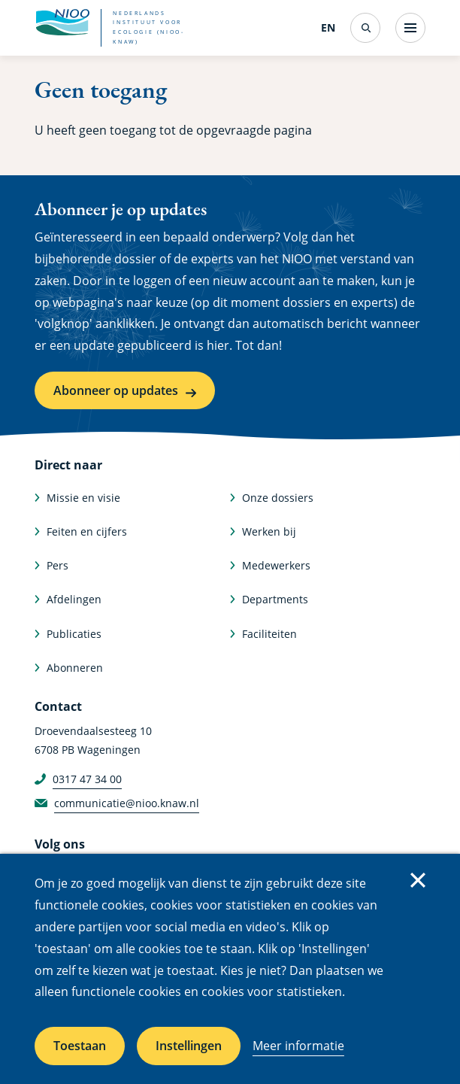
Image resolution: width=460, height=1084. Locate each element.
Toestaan (79, 1045)
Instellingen (189, 1045)
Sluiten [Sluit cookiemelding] (417, 880)
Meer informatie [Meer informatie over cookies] (298, 1045)
